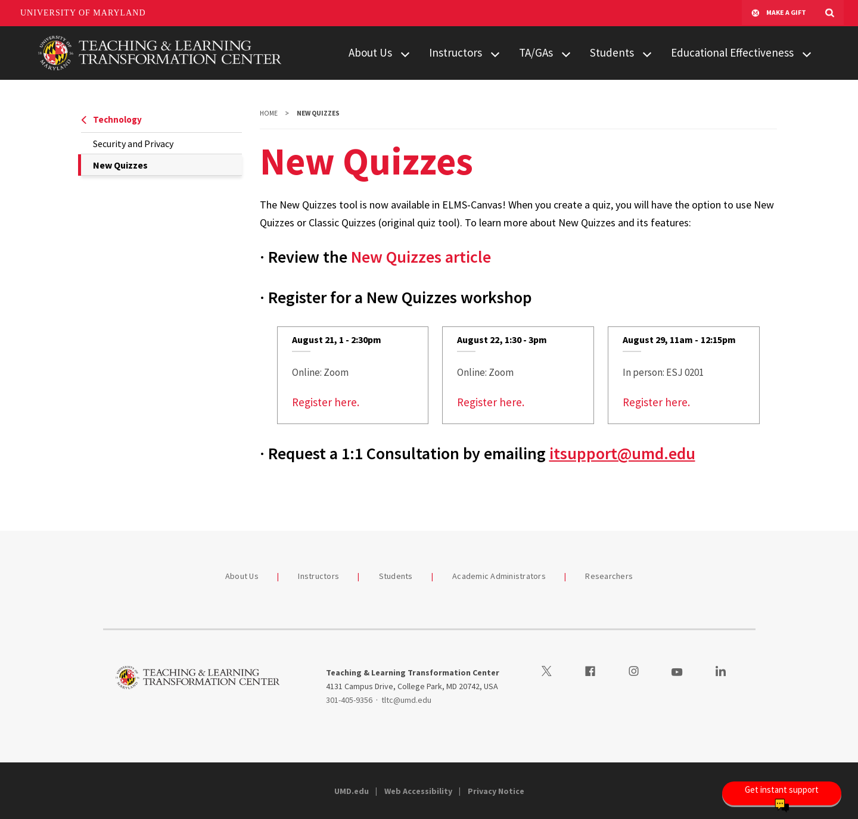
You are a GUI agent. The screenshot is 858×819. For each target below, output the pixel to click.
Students (612, 52)
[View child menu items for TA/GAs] (566, 53)
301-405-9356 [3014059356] (349, 700)
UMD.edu (351, 791)
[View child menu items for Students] (647, 53)
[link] (353, 375)
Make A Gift (778, 13)
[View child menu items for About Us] (405, 53)
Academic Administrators (499, 576)
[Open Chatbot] (781, 793)
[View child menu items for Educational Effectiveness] (807, 53)
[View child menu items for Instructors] (495, 53)
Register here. (325, 402)
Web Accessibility (418, 791)
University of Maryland (83, 12)
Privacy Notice (496, 791)
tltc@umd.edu (406, 700)
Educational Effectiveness (732, 52)
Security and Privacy (133, 144)
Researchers (609, 576)
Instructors (455, 52)
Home (269, 113)
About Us (370, 52)
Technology (111, 119)
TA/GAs (536, 52)
